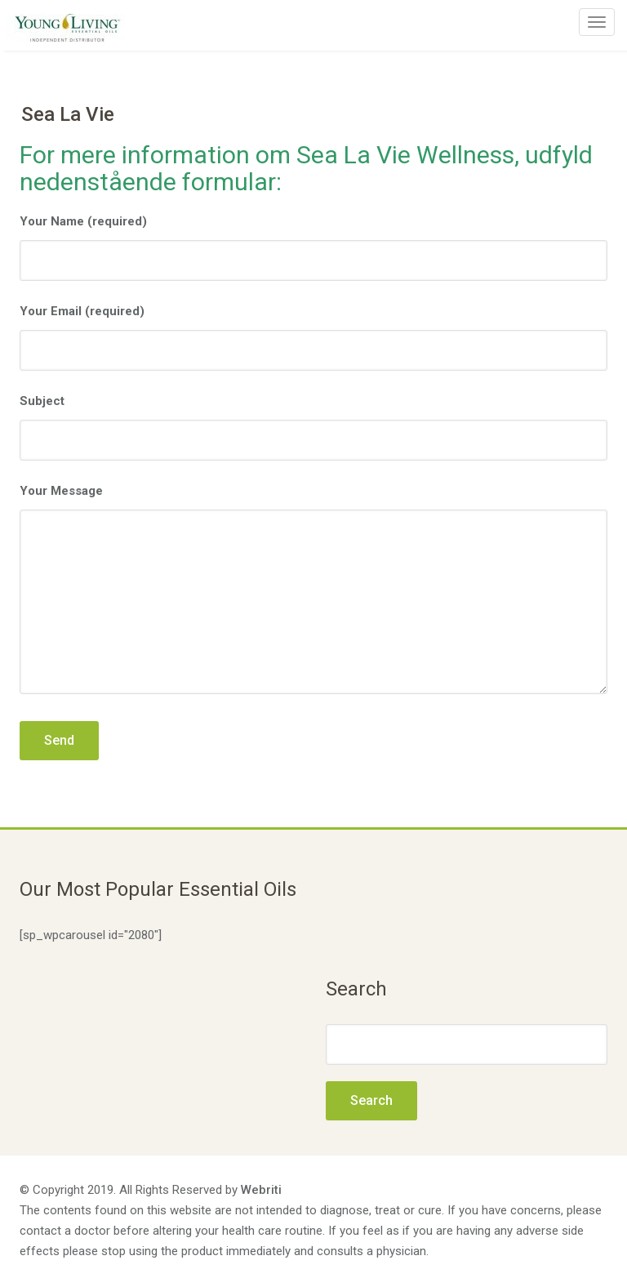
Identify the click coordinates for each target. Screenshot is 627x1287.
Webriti (261, 1189)
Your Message (313, 592)
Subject (313, 427)
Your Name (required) (313, 247)
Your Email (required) (313, 337)
